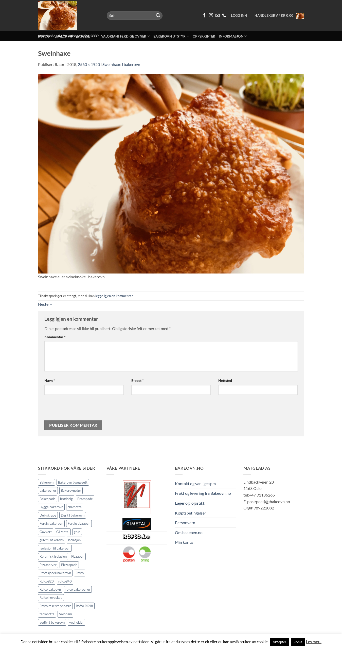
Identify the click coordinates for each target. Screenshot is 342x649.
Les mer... (313, 641)
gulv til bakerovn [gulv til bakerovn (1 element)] (52, 540)
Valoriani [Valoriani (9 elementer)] (65, 614)
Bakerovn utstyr (171, 36)
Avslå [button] (298, 642)
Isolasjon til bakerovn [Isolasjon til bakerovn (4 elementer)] (55, 548)
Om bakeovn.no (189, 532)
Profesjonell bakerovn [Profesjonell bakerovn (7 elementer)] (55, 573)
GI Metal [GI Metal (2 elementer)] (62, 532)
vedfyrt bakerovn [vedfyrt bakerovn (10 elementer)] (52, 622)
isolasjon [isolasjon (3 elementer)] (74, 540)
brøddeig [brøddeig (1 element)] (66, 499)
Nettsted (225, 380)
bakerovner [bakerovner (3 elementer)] (48, 490)
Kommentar (55, 337)
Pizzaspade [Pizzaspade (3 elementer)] (69, 565)
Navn (49, 380)
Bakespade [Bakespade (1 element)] (48, 499)
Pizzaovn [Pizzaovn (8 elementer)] (77, 556)
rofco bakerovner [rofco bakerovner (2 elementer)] (77, 589)
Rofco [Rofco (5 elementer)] (80, 573)
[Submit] (158, 15)
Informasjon (233, 36)
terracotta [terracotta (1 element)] (47, 614)
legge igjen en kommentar (114, 296)
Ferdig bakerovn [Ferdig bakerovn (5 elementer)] (51, 523)
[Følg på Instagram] (211, 15)
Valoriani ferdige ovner (125, 36)
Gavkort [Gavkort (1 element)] (46, 532)
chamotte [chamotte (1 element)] (75, 507)
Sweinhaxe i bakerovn (121, 64)
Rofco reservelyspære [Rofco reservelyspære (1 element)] (55, 606)
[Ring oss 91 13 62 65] (224, 15)
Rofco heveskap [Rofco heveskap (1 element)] (51, 597)
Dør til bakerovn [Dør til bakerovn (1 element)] (72, 515)
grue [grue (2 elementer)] (77, 532)
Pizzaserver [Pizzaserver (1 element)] (48, 565)
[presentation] (78, 409)
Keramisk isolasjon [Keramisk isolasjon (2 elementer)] (53, 556)
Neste (45, 304)
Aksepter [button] (279, 642)
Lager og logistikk (190, 503)
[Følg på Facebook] (204, 15)
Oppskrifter (204, 36)
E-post (137, 380)
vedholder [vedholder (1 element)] (76, 622)
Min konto (184, 542)
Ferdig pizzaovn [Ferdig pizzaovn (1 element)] (79, 523)
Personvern (185, 522)
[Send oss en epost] (217, 15)
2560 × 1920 (89, 64)
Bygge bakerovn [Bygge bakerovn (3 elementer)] (51, 507)
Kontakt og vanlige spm (195, 483)
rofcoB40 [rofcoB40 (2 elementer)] (65, 581)
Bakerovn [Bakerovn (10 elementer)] (46, 482)
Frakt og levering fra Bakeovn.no (203, 493)
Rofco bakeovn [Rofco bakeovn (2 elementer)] (50, 589)
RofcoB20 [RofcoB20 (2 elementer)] (47, 581)
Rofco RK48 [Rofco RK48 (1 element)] (84, 606)
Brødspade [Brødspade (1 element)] (85, 499)
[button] (279, 16)
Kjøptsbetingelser (190, 512)
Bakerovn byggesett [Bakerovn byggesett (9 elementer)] (72, 482)
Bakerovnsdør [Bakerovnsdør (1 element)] (71, 490)
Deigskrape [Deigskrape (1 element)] (48, 515)
